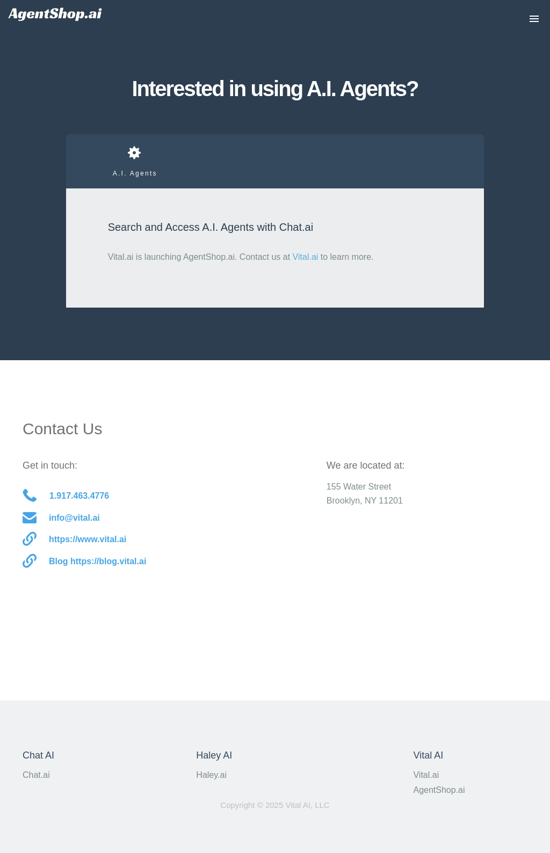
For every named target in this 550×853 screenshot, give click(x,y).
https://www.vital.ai (74, 539)
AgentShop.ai (439, 789)
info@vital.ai (61, 518)
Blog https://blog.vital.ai (84, 561)
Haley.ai (211, 774)
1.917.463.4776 (66, 496)
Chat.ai (36, 774)
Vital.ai (306, 256)
